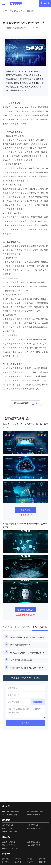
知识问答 (42, 862)
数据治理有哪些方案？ (20, 645)
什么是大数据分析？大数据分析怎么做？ (28, 653)
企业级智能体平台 (33, 815)
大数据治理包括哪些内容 (21, 660)
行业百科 (14, 11)
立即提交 (25, 723)
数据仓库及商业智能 (9, 831)
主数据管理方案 (33, 825)
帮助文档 (30, 862)
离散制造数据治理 (8, 845)
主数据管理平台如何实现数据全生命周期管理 (28, 637)
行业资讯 (30, 859)
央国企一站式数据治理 (10, 848)
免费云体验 (25, 510)
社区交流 (5, 862)
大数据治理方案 (8, 825)
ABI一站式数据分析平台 (10, 811)
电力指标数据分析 (33, 845)
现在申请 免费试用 (25, 610)
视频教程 (18, 859)
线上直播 (18, 862)
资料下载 (5, 859)
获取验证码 (38, 702)
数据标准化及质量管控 (35, 828)
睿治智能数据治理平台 (35, 811)
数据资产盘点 (7, 828)
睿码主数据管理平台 (9, 815)
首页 (5, 11)
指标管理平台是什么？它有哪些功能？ (27, 668)
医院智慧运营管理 (33, 842)
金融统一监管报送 (8, 842)
